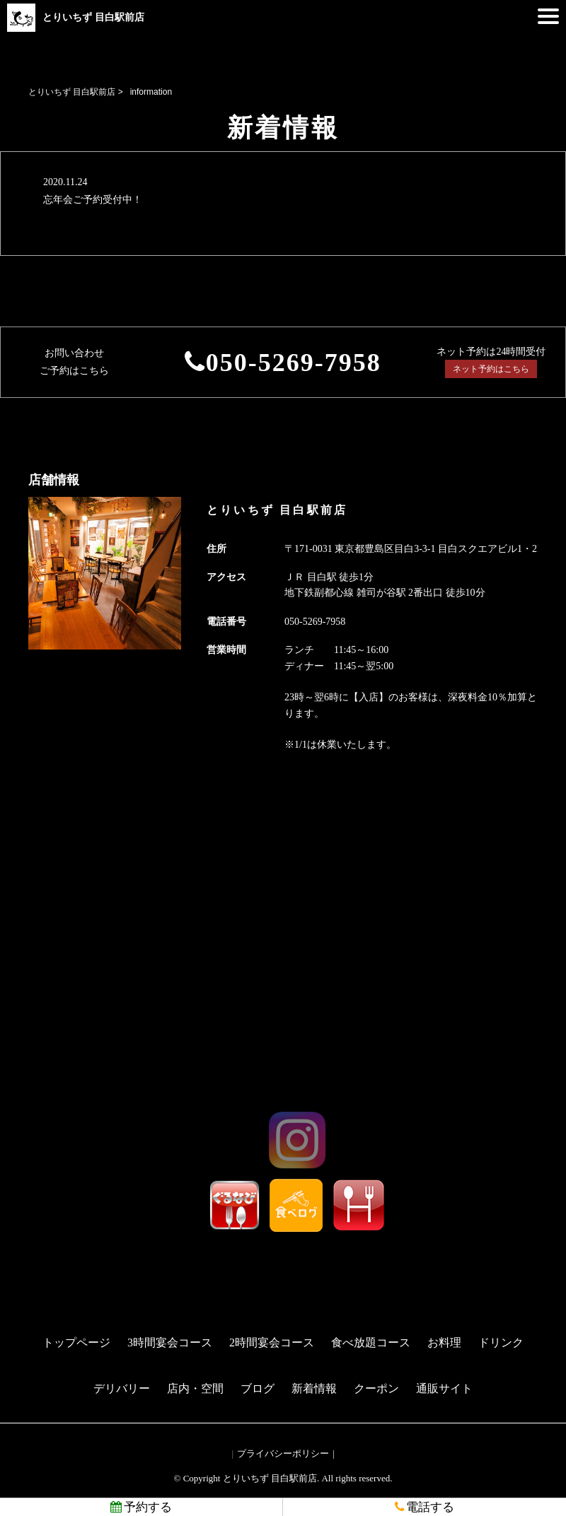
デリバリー (121, 1388)
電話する (424, 1507)
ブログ (258, 1388)
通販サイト (444, 1388)
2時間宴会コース (271, 1342)
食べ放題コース (370, 1342)
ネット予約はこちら (491, 369)
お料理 (444, 1342)
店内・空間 (195, 1388)
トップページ (76, 1342)
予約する (141, 1507)
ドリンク (501, 1342)
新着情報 (314, 1388)
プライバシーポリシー (283, 1453)
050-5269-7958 (293, 362)
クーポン (376, 1388)
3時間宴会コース (169, 1342)
